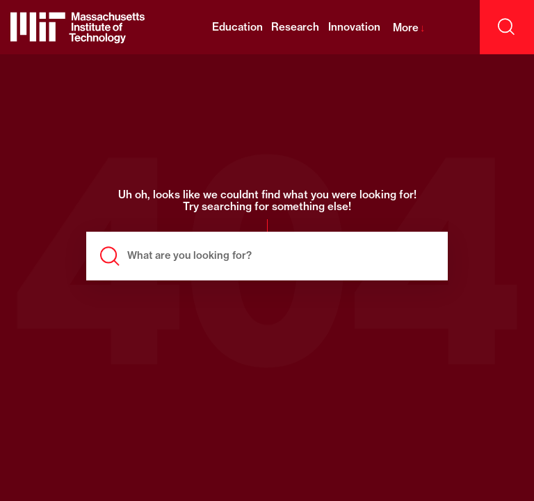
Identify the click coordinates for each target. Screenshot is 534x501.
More (409, 27)
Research (295, 26)
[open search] (507, 27)
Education (237, 26)
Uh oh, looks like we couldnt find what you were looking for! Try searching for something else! (267, 201)
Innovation (354, 26)
